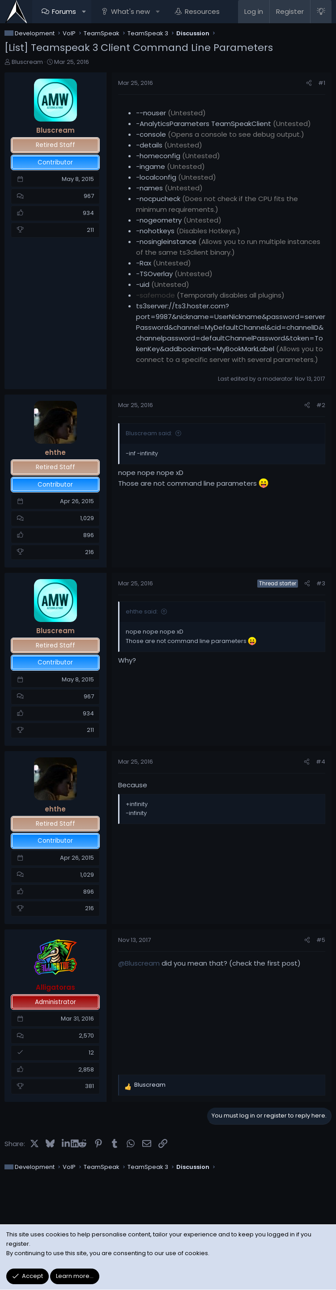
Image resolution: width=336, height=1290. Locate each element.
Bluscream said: (149, 433)
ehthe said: (142, 611)
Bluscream (27, 62)
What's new (130, 11)
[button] (84, 11)
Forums (64, 11)
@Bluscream (139, 963)
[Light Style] (321, 11)
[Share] (309, 83)
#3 (320, 583)
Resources (202, 11)
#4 (320, 761)
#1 (321, 83)
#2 (320, 405)
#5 (320, 940)
